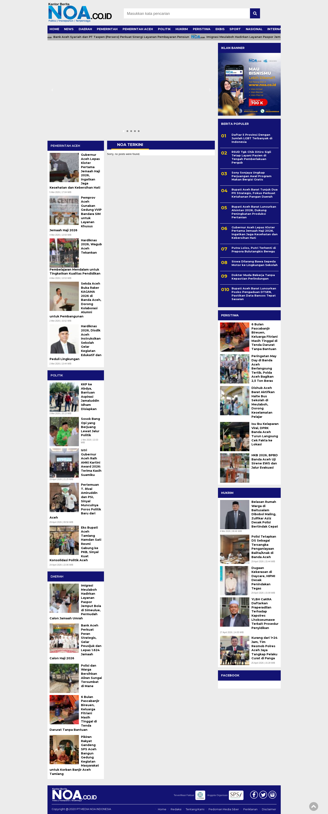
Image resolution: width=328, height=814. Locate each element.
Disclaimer (269, 809)
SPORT (235, 29)
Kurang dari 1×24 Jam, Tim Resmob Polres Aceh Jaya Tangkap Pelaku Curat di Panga (264, 648)
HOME (54, 29)
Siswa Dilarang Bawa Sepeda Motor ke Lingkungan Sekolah (255, 263)
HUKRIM (182, 29)
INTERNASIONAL (280, 29)
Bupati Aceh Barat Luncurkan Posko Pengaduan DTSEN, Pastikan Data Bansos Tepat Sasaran (254, 294)
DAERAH (85, 29)
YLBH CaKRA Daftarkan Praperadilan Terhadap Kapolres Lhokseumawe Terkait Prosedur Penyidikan (264, 613)
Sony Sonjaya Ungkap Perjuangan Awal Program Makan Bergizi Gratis (252, 176)
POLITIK (164, 29)
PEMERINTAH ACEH (138, 29)
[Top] (313, 808)
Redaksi (176, 809)
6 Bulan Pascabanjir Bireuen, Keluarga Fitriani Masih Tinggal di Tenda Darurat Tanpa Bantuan (264, 336)
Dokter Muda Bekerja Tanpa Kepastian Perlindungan (253, 276)
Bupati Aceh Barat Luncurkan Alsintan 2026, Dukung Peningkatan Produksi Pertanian (254, 212)
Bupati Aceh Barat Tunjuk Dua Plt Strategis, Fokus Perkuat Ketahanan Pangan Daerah (255, 193)
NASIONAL (254, 29)
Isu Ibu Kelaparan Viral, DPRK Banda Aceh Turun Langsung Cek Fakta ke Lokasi (265, 434)
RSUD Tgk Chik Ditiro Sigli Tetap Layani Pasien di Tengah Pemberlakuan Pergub (251, 157)
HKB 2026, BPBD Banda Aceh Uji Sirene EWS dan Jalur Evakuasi (264, 461)
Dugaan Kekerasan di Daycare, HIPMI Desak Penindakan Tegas (263, 578)
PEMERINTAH (107, 29)
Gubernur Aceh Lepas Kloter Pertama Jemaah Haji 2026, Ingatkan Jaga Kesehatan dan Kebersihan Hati (255, 233)
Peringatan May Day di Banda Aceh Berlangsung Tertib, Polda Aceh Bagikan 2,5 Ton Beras (263, 368)
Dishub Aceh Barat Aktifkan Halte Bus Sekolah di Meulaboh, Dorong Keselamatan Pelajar (263, 402)
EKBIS (220, 29)
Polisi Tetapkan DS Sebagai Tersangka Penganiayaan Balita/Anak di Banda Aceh (263, 547)
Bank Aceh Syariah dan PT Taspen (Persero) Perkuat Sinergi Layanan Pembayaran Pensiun (124, 37)
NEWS (69, 29)
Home (162, 809)
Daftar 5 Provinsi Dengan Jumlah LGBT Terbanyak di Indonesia (252, 138)
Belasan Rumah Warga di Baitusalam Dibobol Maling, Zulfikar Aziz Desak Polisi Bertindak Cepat (264, 514)
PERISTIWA (201, 29)
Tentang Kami (195, 809)
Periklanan (250, 809)
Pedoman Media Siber (224, 809)
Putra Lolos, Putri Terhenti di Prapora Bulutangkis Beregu (254, 249)
